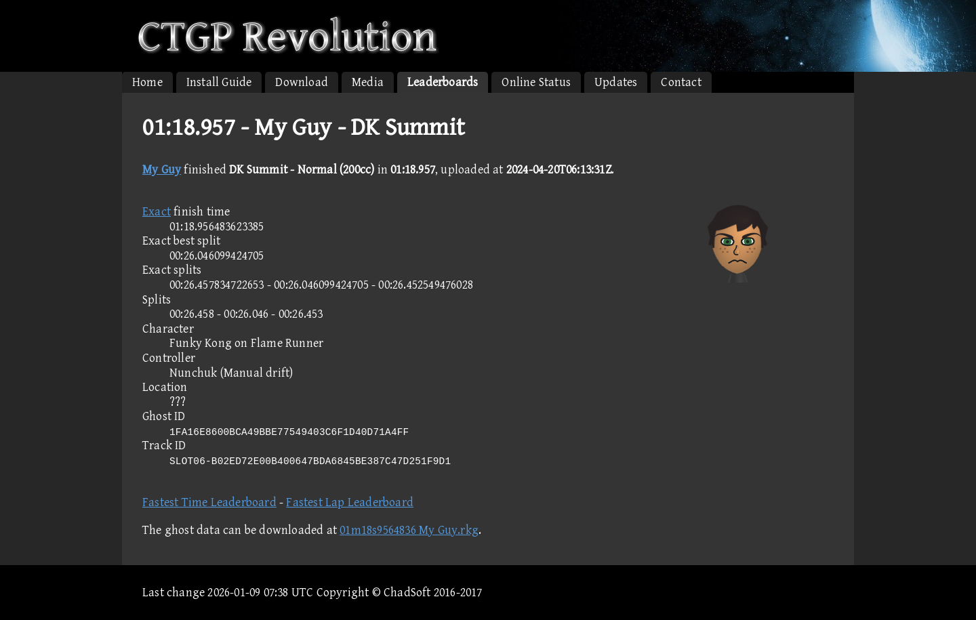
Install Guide (219, 82)
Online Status (536, 82)
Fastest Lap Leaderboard (349, 502)
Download (301, 82)
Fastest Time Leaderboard (209, 502)
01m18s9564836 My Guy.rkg (409, 530)
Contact (681, 82)
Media (368, 82)
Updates (615, 82)
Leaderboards (442, 82)
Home (147, 82)
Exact (156, 212)
